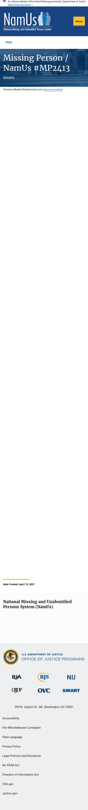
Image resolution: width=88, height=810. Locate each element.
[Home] (27, 21)
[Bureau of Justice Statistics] (44, 680)
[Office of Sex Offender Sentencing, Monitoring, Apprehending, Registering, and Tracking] (71, 689)
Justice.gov (9, 793)
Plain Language (12, 737)
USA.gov (7, 784)
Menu (79, 21)
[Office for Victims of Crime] (44, 690)
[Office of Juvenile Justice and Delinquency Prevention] (17, 691)
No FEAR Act (10, 765)
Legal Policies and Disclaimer (21, 756)
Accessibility (10, 718)
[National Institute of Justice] (71, 675)
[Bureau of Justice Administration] (16, 675)
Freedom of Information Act (20, 774)
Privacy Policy (11, 746)
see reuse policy (53, 89)
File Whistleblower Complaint (21, 727)
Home (8, 41)
